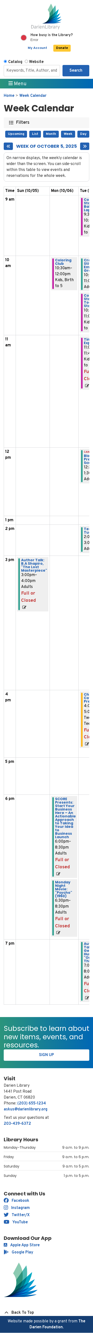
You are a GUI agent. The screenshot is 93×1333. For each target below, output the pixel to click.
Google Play (18, 1252)
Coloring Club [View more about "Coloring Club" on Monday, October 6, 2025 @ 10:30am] (63, 261)
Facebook (16, 1200)
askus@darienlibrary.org (25, 1109)
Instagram (17, 1208)
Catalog (15, 62)
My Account (37, 48)
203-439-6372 (17, 1123)
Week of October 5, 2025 (46, 146)
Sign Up (46, 1055)
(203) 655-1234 (31, 1103)
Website (36, 62)
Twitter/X (17, 1215)
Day (83, 134)
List (35, 134)
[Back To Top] (46, 1313)
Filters (23, 122)
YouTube (16, 1222)
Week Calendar (32, 95)
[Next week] (84, 146)
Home (9, 95)
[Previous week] (8, 146)
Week (68, 134)
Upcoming (16, 134)
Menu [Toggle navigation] (17, 84)
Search (75, 70)
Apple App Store (22, 1245)
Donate (62, 48)
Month (51, 134)
